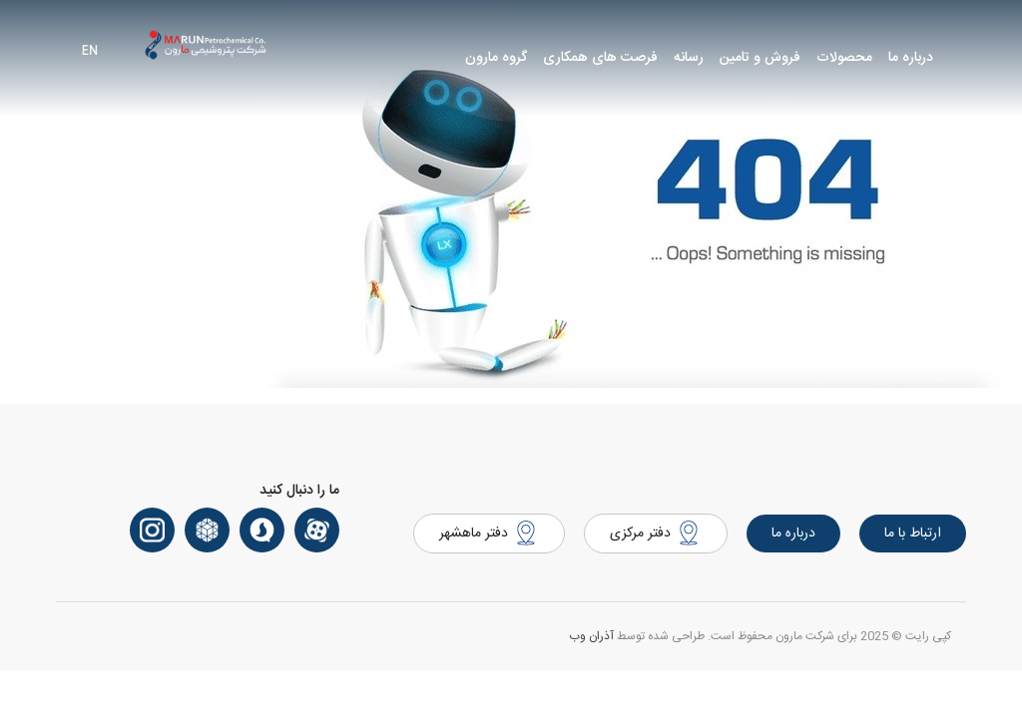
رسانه (689, 58)
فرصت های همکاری (600, 58)
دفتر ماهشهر (489, 532)
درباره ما (910, 58)
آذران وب (591, 636)
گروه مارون (496, 58)
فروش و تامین (760, 58)
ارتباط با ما (912, 533)
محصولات (844, 58)
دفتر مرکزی (656, 532)
